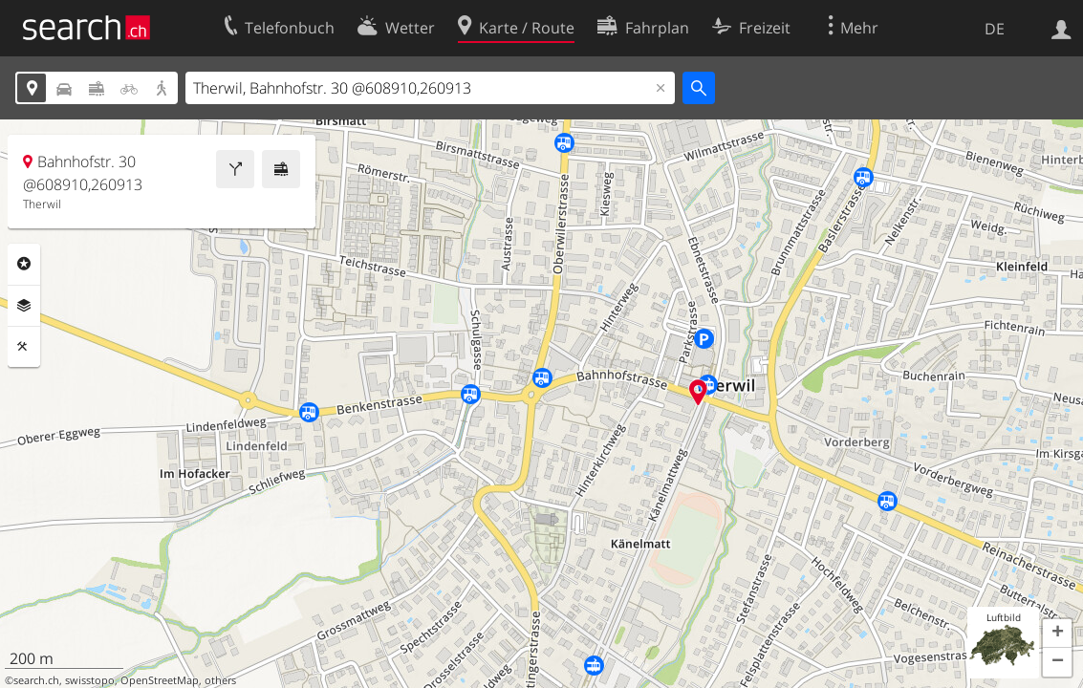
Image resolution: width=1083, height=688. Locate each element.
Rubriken (24, 264)
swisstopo (90, 680)
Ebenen (24, 306)
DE (995, 28)
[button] (1057, 633)
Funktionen (24, 347)
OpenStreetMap (159, 680)
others (220, 680)
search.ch (36, 680)
